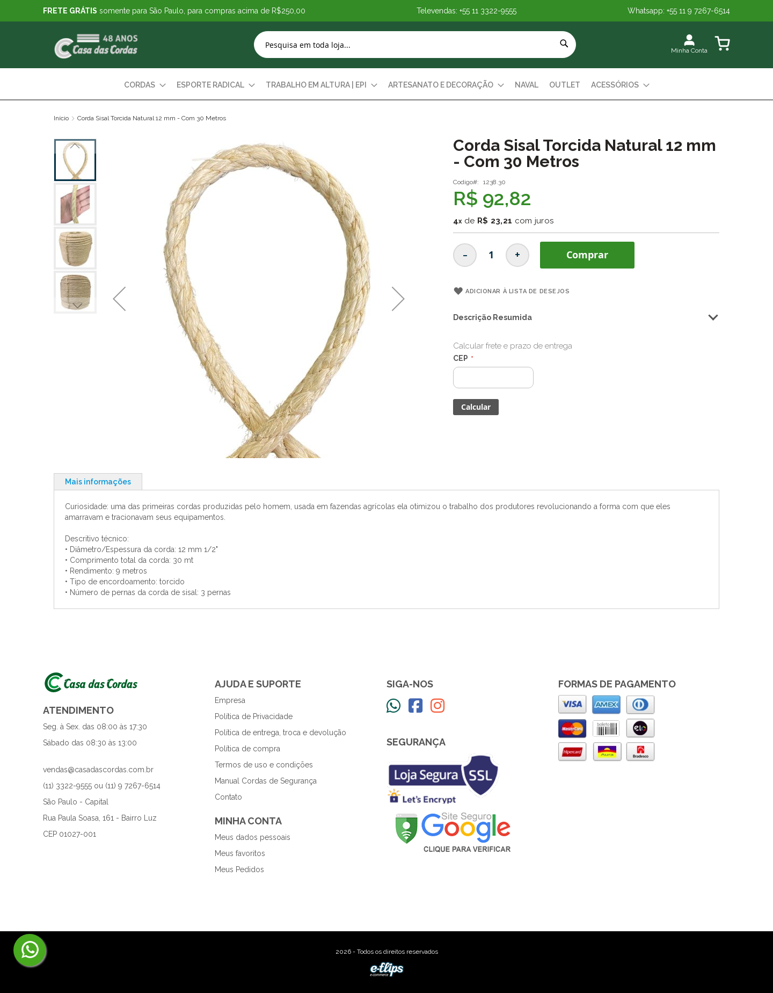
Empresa (230, 700)
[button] (119, 298)
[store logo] (96, 45)
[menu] (386, 85)
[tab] (98, 481)
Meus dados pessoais (252, 837)
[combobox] (415, 44)
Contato (228, 797)
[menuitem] (145, 85)
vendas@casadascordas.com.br (98, 769)
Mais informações (98, 481)
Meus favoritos (240, 853)
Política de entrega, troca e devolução (280, 732)
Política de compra (247, 748)
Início (61, 118)
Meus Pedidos (239, 869)
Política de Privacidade (254, 716)
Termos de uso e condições (264, 764)
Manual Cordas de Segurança (266, 781)
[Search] (564, 43)
